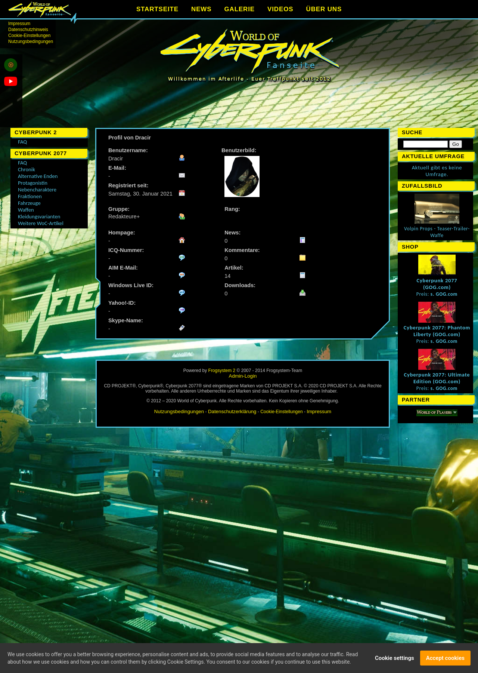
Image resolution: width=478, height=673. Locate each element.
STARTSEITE (157, 9)
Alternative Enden (38, 176)
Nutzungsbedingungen (30, 41)
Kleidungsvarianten (39, 216)
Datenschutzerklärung (232, 411)
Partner (416, 400)
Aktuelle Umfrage (433, 156)
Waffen (26, 209)
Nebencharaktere (37, 189)
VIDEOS (280, 9)
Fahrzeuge (29, 203)
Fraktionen (30, 196)
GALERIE (239, 9)
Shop (410, 247)
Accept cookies (445, 659)
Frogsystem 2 (222, 370)
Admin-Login (243, 376)
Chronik (26, 169)
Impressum (19, 23)
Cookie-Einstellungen (29, 35)
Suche (412, 132)
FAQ (22, 141)
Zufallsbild (422, 186)
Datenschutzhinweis (28, 29)
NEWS (201, 9)
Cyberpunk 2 (36, 132)
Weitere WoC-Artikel (40, 223)
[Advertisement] (243, 108)
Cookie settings (394, 659)
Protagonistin (32, 182)
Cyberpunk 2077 (41, 153)
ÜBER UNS (324, 9)
